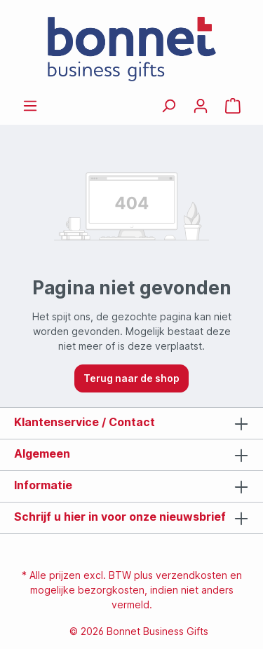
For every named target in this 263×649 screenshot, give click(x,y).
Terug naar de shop (131, 378)
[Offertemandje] (233, 106)
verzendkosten (191, 575)
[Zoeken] (168, 106)
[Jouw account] (200, 106)
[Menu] (30, 106)
